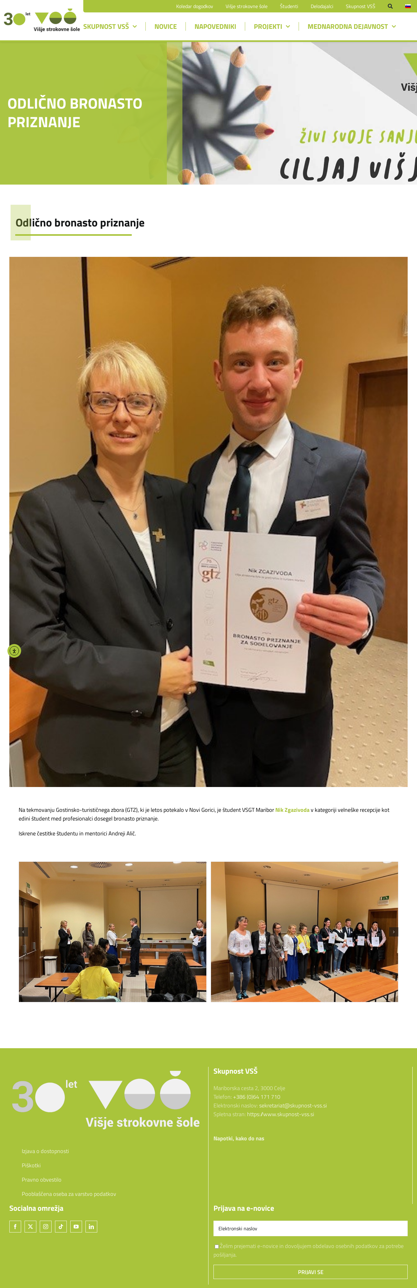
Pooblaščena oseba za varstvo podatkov (69, 1194)
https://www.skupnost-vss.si (280, 1114)
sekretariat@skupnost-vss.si (293, 1105)
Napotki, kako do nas (238, 1138)
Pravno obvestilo (35, 1179)
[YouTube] (76, 1226)
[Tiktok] (61, 1226)
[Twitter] (30, 1226)
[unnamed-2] (41, 10)
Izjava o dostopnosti (39, 1151)
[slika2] (304, 932)
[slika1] (112, 932)
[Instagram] (46, 1226)
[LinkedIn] (91, 1226)
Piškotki (25, 1165)
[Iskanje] (390, 6)
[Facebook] (15, 1226)
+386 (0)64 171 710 (256, 1097)
